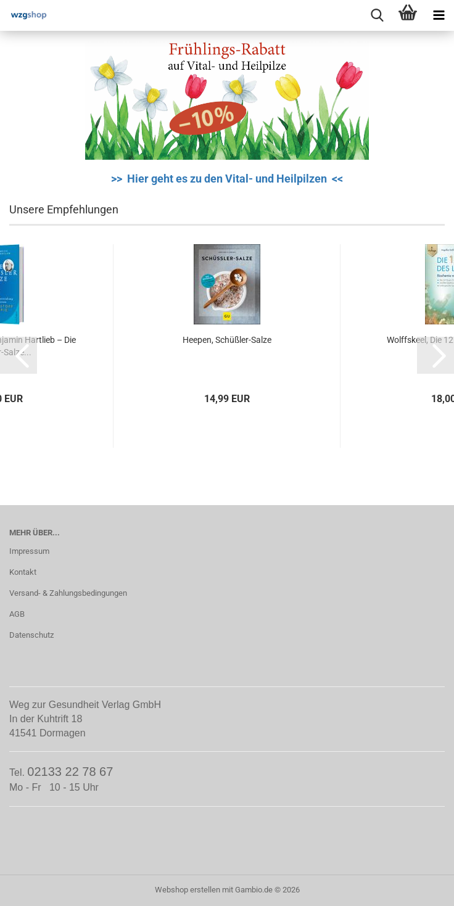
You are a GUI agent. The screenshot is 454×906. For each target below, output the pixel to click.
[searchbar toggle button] (376, 15)
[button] (18, 355)
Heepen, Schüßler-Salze (227, 340)
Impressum (29, 551)
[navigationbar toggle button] (438, 15)
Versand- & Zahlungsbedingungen (68, 593)
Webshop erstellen (187, 889)
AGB (17, 614)
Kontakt (22, 572)
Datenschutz (31, 635)
